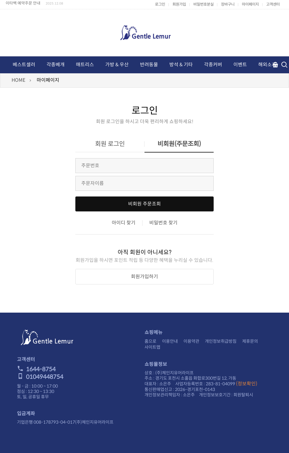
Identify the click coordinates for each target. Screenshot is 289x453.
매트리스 (85, 65)
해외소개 (267, 65)
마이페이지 (250, 4)
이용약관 (191, 341)
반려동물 (149, 65)
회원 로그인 (110, 144)
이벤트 (240, 65)
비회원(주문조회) (179, 144)
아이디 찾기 (123, 223)
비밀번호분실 (203, 4)
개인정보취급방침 (221, 341)
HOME (18, 80)
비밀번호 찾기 (163, 223)
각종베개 (56, 65)
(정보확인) (246, 384)
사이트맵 (152, 347)
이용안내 (170, 341)
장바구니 (228, 4)
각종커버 (213, 65)
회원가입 (179, 4)
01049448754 (40, 377)
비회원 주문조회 (144, 204)
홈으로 (150, 341)
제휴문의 (250, 341)
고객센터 (273, 4)
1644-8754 (36, 369)
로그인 (160, 4)
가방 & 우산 (117, 65)
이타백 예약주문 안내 (23, 3)
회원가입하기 (144, 277)
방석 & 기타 (181, 65)
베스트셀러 (24, 65)
